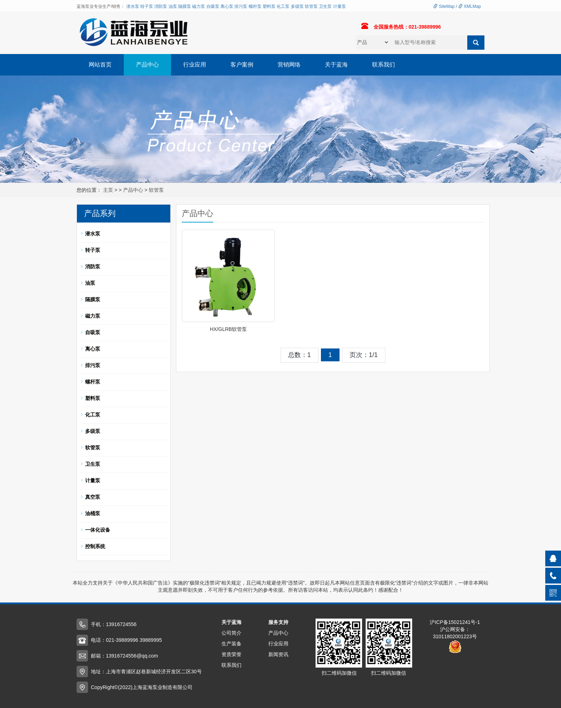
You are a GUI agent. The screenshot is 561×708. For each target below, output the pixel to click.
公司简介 (231, 633)
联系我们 (383, 65)
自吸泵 (212, 6)
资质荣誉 (231, 654)
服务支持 (278, 622)
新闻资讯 (278, 654)
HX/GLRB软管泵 (228, 329)
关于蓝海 (336, 65)
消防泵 (160, 6)
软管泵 (311, 6)
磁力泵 (198, 6)
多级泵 (297, 6)
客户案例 (241, 65)
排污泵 (240, 6)
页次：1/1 (364, 354)
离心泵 (226, 6)
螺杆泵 (255, 6)
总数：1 (299, 354)
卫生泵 (325, 6)
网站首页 (100, 65)
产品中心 (147, 65)
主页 (108, 190)
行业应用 (194, 65)
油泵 (173, 6)
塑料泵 (269, 6)
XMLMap (469, 6)
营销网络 (289, 65)
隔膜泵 (184, 6)
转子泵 (146, 6)
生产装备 (231, 643)
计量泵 (339, 6)
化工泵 (283, 6)
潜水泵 (132, 6)
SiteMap (443, 6)
